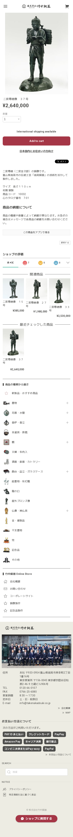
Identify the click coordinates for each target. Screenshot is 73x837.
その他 (16, 559)
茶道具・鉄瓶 (19, 432)
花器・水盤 (18, 412)
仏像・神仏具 (19, 510)
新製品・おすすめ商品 (25, 393)
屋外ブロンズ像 (21, 501)
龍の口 (16, 491)
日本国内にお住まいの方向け (36, 151)
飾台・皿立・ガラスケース (27, 471)
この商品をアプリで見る (36, 232)
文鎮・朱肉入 (19, 452)
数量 (5, 113)
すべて (10, 262)
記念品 (16, 550)
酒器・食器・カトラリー (26, 461)
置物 (14, 403)
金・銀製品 (18, 520)
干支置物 (17, 530)
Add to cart (36, 141)
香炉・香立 (18, 422)
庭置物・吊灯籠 (21, 481)
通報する (65, 243)
